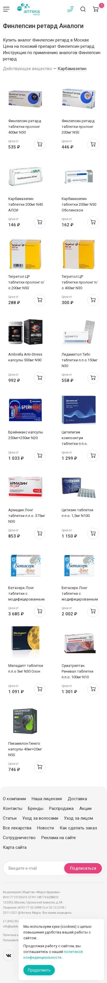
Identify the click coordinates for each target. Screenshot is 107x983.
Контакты (12, 808)
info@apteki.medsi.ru (17, 926)
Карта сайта (15, 847)
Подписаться (83, 868)
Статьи (10, 818)
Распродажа (61, 808)
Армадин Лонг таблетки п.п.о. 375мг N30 (26, 516)
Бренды (35, 808)
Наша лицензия (47, 798)
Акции (85, 808)
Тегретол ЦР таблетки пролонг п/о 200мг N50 (26, 282)
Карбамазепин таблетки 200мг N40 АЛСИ (25, 204)
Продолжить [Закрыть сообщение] (39, 970)
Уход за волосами (40, 818)
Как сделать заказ (78, 828)
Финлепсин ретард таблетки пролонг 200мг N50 (78, 126)
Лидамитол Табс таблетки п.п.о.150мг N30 (80, 360)
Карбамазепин (72, 68)
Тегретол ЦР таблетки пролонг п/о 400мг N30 (80, 282)
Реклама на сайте (58, 837)
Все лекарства (17, 828)
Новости (45, 828)
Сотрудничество (19, 837)
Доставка (77, 798)
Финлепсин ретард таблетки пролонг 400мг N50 (24, 126)
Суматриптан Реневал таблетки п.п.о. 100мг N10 (77, 671)
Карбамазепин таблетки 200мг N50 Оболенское (79, 204)
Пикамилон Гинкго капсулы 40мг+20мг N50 (25, 749)
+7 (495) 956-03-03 (15, 921)
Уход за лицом (78, 818)
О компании (14, 798)
